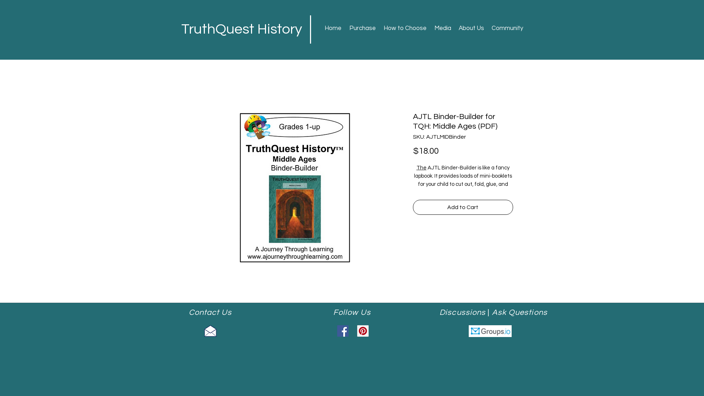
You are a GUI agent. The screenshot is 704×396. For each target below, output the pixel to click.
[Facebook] (343, 331)
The (422, 167)
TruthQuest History (241, 29)
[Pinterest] (363, 331)
